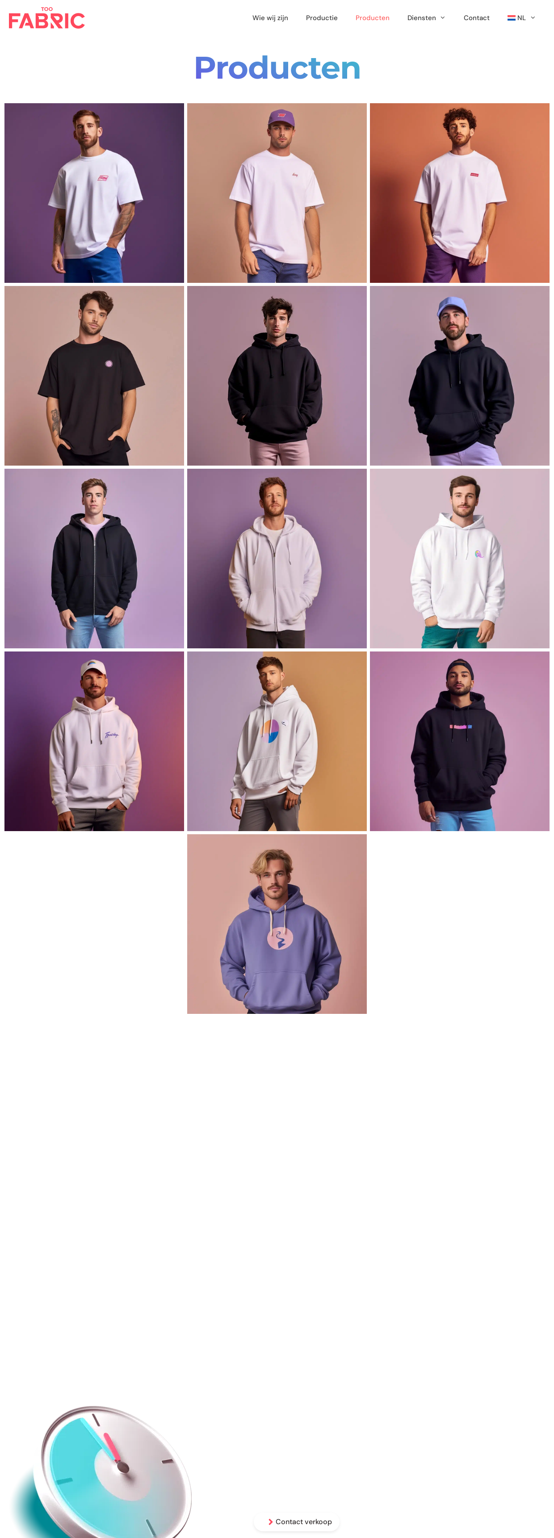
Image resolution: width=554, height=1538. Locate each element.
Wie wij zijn (270, 17)
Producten (373, 17)
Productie (322, 17)
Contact (477, 17)
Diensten (431, 18)
